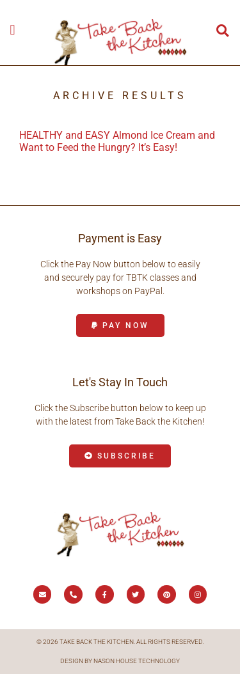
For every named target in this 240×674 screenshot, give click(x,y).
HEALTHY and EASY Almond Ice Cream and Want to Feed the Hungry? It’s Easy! (117, 141)
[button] (12, 29)
